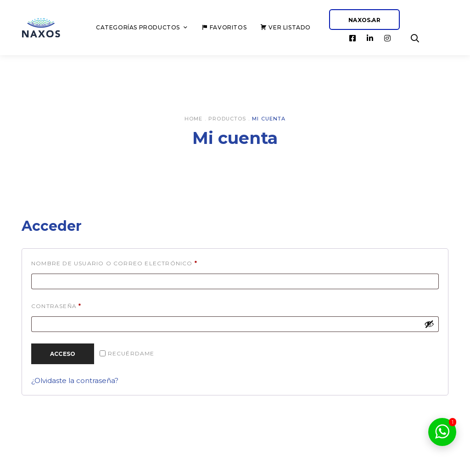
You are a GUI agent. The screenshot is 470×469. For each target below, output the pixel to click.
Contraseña (80, 305)
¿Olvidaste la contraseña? (74, 380)
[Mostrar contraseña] (429, 324)
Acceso (62, 353)
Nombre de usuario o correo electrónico (137, 262)
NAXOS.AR (364, 20)
